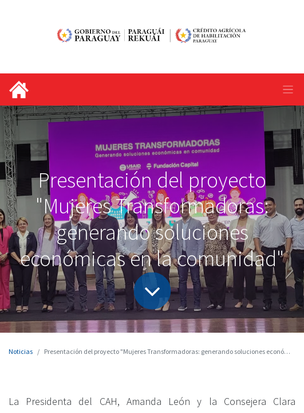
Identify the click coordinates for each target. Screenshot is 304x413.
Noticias (21, 351)
